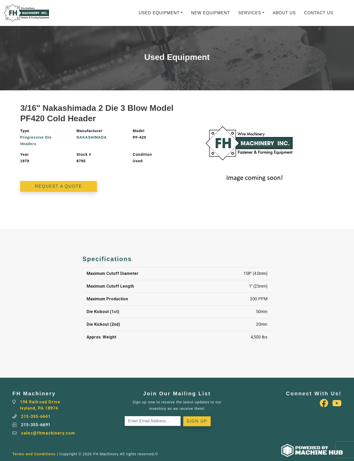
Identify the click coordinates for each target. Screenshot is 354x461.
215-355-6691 (36, 424)
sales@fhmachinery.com (48, 433)
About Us (284, 13)
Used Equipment (159, 13)
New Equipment (210, 13)
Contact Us (318, 13)
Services (249, 13)
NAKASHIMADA (91, 137)
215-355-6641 (36, 416)
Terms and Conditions (34, 454)
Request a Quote (58, 186)
